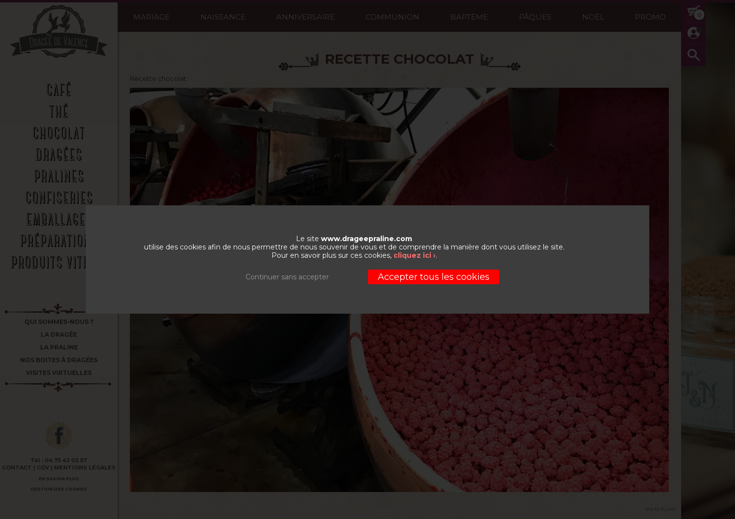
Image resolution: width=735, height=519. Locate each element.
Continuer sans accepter (287, 276)
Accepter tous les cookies (434, 277)
